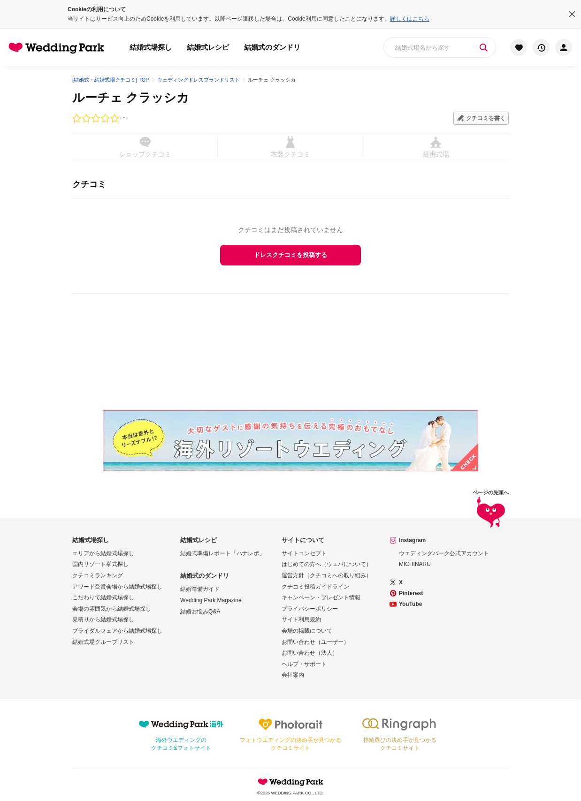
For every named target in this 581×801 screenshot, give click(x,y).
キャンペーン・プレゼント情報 (321, 597)
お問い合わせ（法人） (310, 653)
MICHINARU (415, 564)
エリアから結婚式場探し (103, 553)
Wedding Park (290, 782)
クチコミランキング (97, 575)
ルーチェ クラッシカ (130, 98)
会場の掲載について (307, 630)
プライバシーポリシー (310, 608)
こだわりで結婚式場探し (103, 597)
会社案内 (293, 675)
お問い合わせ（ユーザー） (315, 642)
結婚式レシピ (208, 47)
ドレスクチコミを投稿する (290, 254)
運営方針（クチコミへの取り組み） (327, 575)
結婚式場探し (151, 47)
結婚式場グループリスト (103, 642)
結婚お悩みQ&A (200, 611)
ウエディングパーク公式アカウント (444, 553)
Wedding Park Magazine (211, 600)
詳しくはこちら (409, 18)
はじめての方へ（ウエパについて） (327, 564)
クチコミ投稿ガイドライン (315, 586)
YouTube (410, 604)
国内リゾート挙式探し (100, 564)
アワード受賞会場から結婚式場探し (117, 586)
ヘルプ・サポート (304, 664)
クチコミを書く (485, 118)
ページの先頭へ (491, 510)
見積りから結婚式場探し (103, 619)
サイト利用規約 (301, 619)
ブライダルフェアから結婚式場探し (117, 630)
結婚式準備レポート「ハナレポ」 (222, 553)
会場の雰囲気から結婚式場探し (111, 608)
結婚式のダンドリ (272, 47)
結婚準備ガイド (200, 589)
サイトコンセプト (304, 553)
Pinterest (411, 593)
